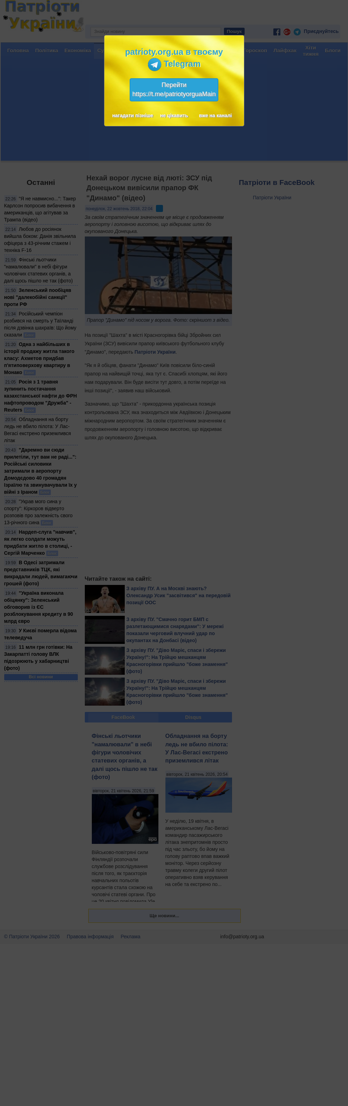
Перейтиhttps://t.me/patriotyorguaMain (174, 89)
